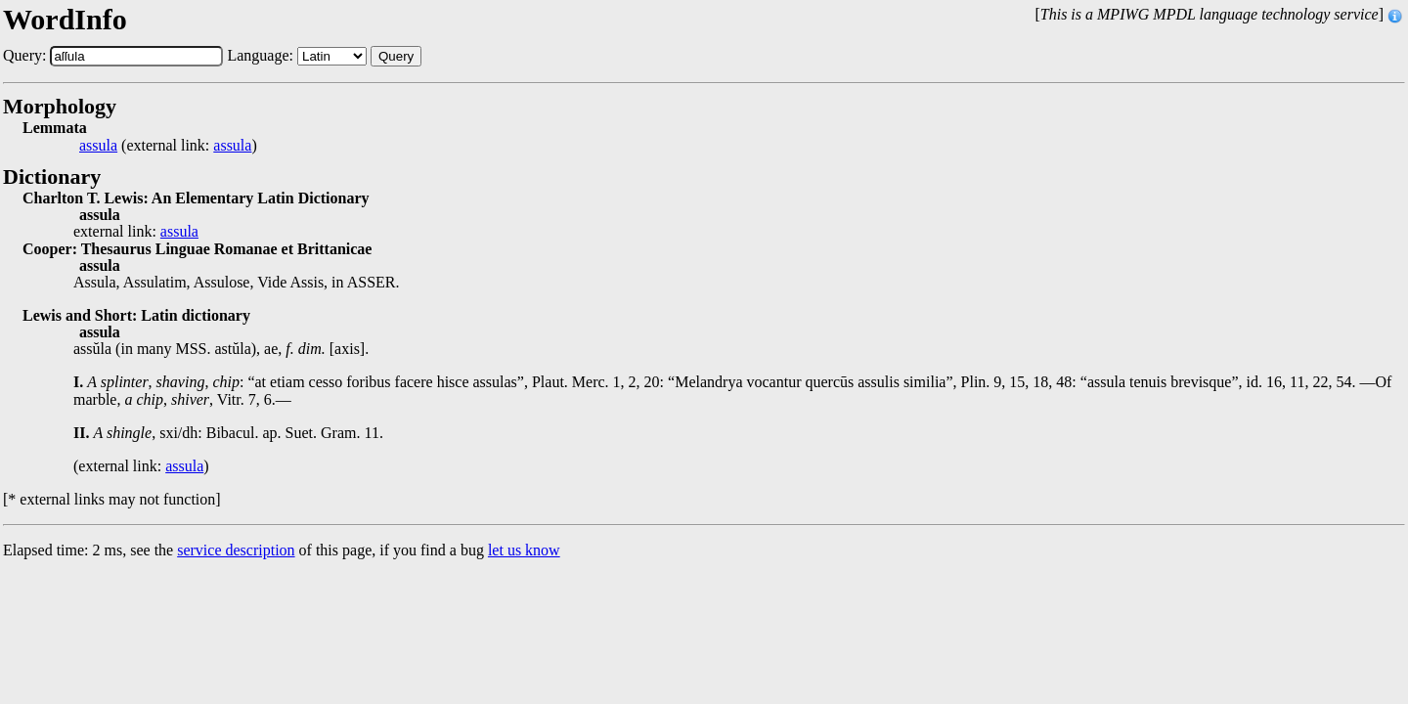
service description (235, 550)
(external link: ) (168, 146)
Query (396, 56)
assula (98, 146)
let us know (524, 550)
